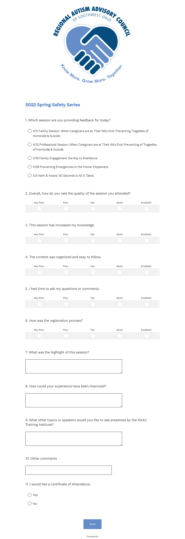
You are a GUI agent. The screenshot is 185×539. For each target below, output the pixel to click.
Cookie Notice (97, 530)
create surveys (97, 512)
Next (93, 491)
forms (112, 512)
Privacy (84, 530)
